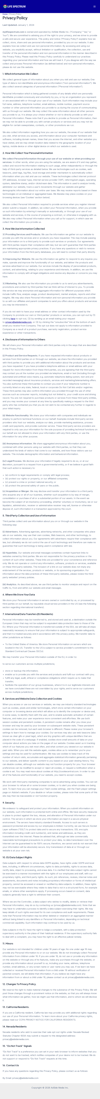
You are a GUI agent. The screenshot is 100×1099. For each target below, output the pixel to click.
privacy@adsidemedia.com (18, 322)
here (13, 318)
